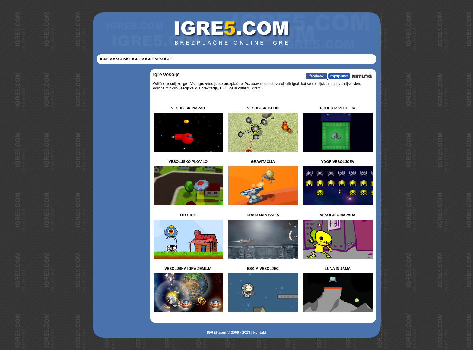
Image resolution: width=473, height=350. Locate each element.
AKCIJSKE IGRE (127, 59)
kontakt (259, 332)
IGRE (104, 59)
